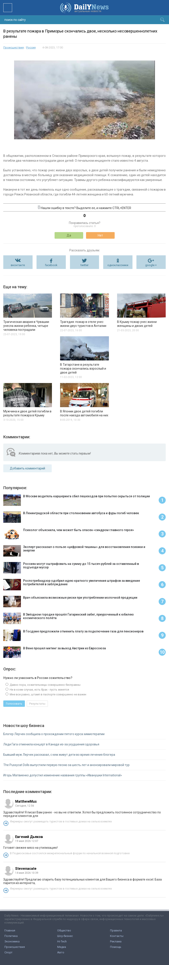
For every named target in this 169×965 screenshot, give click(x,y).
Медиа (61, 947)
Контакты (116, 936)
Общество (64, 930)
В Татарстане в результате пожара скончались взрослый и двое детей (83, 368)
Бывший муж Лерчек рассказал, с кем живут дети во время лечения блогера (59, 754)
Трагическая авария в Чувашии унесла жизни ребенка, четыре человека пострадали (26, 325)
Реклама (115, 941)
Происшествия (13, 47)
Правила (116, 930)
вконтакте (18, 265)
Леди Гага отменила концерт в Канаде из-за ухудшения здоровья (51, 744)
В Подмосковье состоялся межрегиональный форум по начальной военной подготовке (70, 853)
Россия (31, 47)
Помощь (115, 947)
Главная (9, 930)
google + (151, 265)
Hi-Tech (62, 941)
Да (69, 235)
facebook (51, 265)
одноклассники (117, 265)
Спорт (8, 952)
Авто (60, 952)
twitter (84, 265)
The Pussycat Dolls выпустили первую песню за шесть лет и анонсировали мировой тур (66, 765)
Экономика (12, 941)
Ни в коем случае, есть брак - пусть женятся (39, 689)
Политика (11, 936)
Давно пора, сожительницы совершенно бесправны (45, 684)
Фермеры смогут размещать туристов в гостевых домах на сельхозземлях (61, 821)
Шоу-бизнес (65, 936)
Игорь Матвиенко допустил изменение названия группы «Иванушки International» (62, 775)
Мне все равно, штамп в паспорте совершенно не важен (47, 694)
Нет (100, 235)
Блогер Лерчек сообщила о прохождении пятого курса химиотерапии (54, 734)
